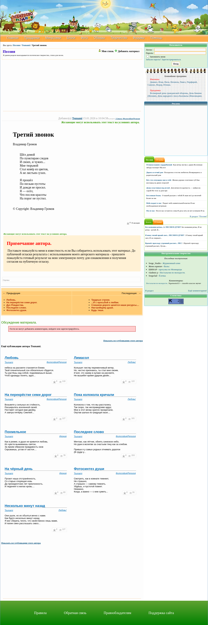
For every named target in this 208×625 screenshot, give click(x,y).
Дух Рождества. (15, 305)
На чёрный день (19, 469)
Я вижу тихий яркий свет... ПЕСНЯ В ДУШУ (164, 235)
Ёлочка (162, 275)
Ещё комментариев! (197, 290)
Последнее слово (89, 432)
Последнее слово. (16, 307)
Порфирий (192, 82)
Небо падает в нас (154, 203)
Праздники (32, 38)
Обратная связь (75, 613)
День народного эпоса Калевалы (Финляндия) (179, 96)
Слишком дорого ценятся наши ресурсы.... (115, 305)
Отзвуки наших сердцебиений (159, 165)
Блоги (71, 38)
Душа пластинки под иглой (158, 188)
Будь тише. (97, 310)
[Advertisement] (72, 85)
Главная (13, 38)
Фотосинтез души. (16, 310)
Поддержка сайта (161, 613)
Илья (161, 82)
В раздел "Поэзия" (198, 216)
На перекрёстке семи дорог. (21, 302)
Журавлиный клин (171, 263)
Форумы (139, 38)
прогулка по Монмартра (170, 269)
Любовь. (11, 300)
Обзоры (99, 38)
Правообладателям (117, 613)
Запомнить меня (156, 56)
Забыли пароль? (153, 59)
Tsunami (26, 45)
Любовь (12, 358)
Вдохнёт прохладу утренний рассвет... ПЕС (163, 243)
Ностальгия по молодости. (172, 272)
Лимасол (81, 358)
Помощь (156, 38)
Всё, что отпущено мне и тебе (158, 180)
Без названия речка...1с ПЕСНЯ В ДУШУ (163, 227)
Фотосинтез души (89, 469)
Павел (183, 82)
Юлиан (166, 84)
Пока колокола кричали (94, 395)
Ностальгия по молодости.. (157, 283)
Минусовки (53, 38)
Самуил (151, 84)
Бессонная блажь (153, 195)
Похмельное (15, 432)
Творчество (119, 38)
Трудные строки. (100, 300)
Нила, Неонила (171, 82)
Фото (84, 38)
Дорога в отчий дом (154, 172)
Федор (159, 84)
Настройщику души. (102, 307)
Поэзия (16, 45)
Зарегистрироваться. (171, 59)
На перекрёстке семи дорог (28, 395)
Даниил (153, 82)
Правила (40, 613)
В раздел (149, 290)
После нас (150, 211)
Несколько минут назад (25, 506)
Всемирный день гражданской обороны (169, 93)
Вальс (167, 266)
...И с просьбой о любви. (105, 302)
